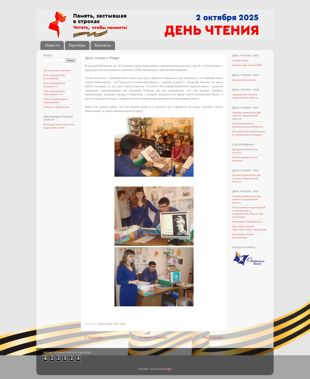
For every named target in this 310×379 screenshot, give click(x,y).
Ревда (123, 324)
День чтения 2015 (108, 324)
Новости (52, 46)
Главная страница (153, 338)
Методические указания (56, 70)
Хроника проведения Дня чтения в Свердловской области (246, 115)
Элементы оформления (56, 107)
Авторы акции (240, 60)
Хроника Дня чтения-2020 (247, 65)
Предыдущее (213, 338)
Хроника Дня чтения (243, 80)
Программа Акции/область (247, 221)
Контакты (103, 46)
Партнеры (77, 46)
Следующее (94, 338)
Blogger (168, 369)
